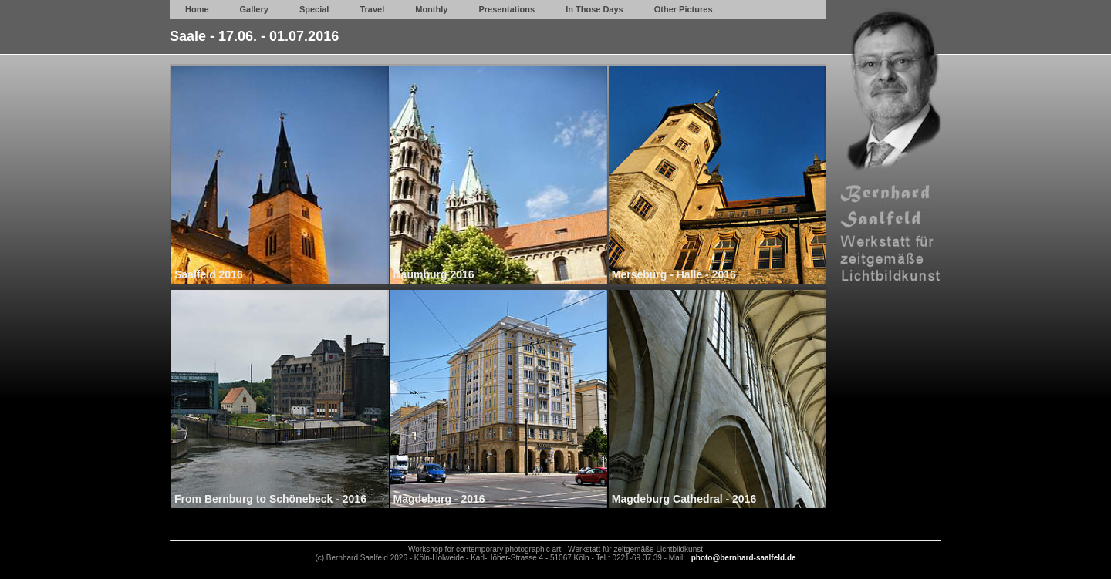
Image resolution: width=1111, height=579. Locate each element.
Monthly (431, 9)
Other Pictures (683, 9)
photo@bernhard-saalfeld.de (743, 558)
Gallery (254, 9)
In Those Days (594, 9)
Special (314, 9)
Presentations (506, 9)
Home (197, 9)
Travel (372, 9)
